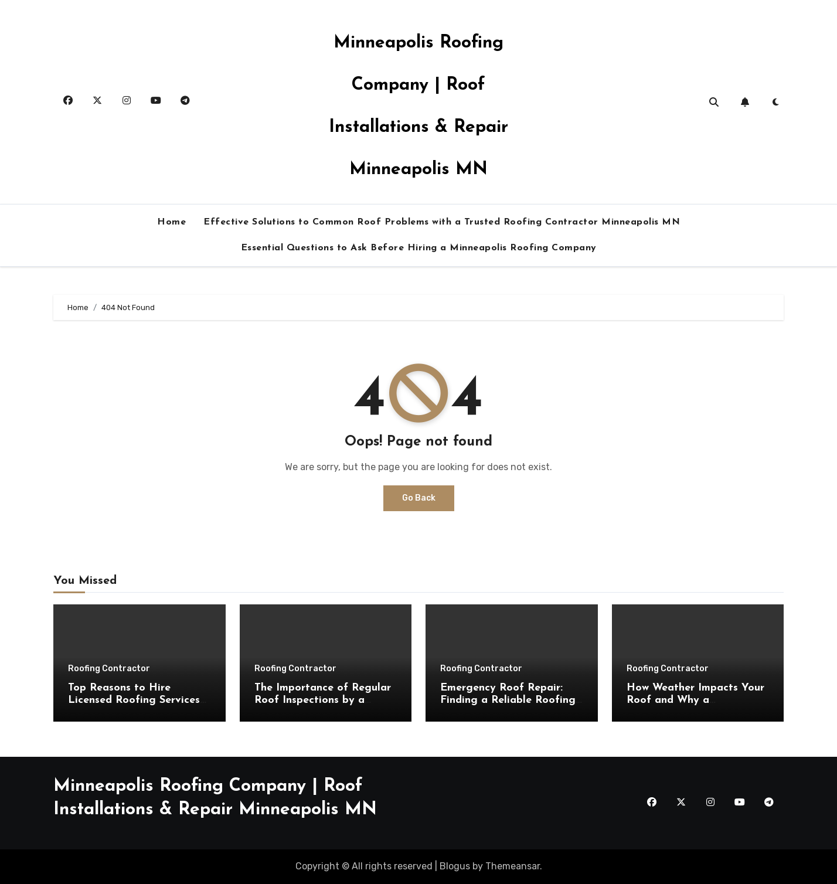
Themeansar (512, 866)
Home (171, 222)
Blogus (455, 866)
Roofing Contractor (109, 669)
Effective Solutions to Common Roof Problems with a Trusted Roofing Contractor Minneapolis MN (441, 222)
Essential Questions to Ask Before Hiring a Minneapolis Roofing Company (419, 248)
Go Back (418, 498)
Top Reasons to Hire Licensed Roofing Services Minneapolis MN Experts (134, 700)
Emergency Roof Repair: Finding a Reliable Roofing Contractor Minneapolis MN (511, 700)
